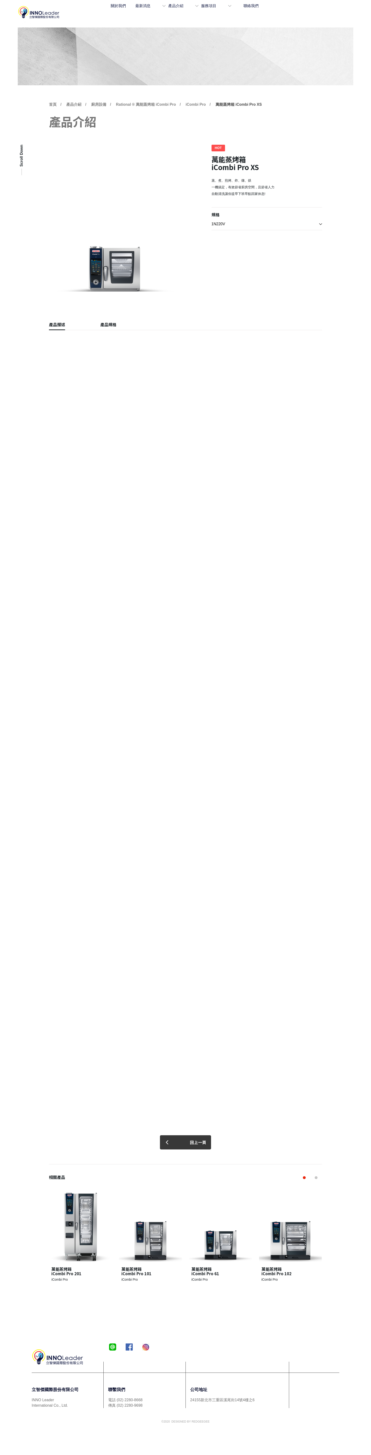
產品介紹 (191, 12)
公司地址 (198, 1389)
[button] (304, 1177)
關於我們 (136, 12)
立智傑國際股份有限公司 (55, 1389)
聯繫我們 (116, 1389)
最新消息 (160, 12)
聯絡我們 (254, 12)
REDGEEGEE (201, 1421)
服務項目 (222, 12)
